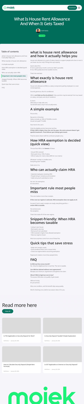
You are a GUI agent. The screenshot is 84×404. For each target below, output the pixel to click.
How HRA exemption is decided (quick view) (14, 68)
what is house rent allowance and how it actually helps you (14, 56)
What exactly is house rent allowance (14, 61)
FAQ (3, 88)
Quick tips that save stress (10, 84)
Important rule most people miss (14, 76)
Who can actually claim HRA (11, 73)
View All (7, 311)
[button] (79, 8)
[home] (9, 7)
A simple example (8, 64)
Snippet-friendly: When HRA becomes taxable (14, 80)
